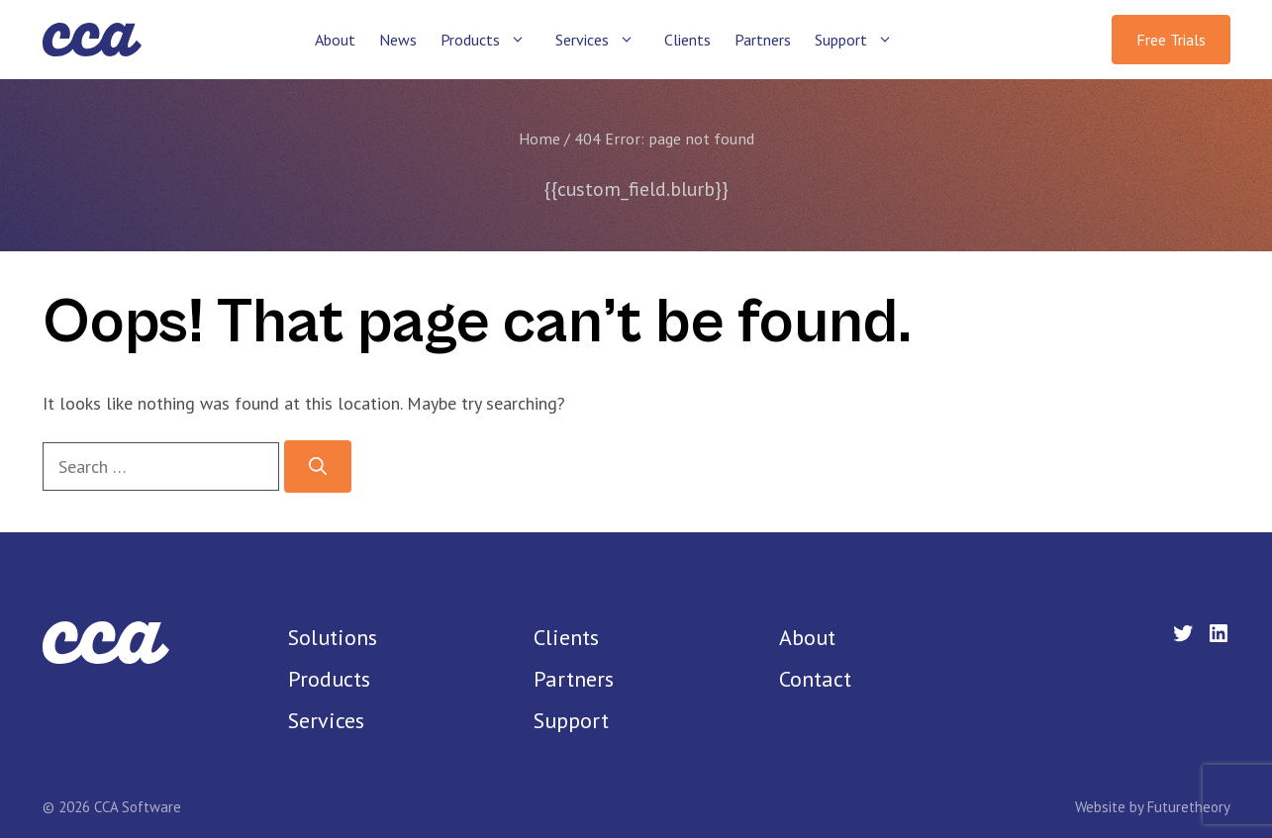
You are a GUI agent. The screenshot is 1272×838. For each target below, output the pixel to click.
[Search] (317, 466)
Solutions (332, 637)
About (335, 39)
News (398, 39)
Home (539, 138)
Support (863, 39)
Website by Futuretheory (1152, 806)
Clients (687, 39)
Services (603, 39)
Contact (815, 679)
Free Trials (1171, 39)
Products (491, 39)
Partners (762, 39)
